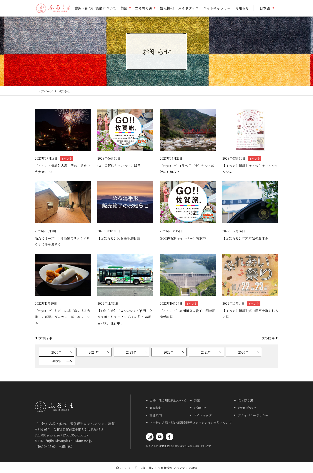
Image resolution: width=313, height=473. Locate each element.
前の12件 (45, 338)
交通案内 (156, 415)
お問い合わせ (247, 408)
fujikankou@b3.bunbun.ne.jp (69, 441)
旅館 (197, 400)
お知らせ (200, 408)
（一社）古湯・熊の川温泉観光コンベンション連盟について (191, 422)
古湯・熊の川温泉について (168, 400)
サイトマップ (202, 415)
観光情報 (156, 408)
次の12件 (268, 338)
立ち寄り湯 (245, 400)
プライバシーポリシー (253, 415)
